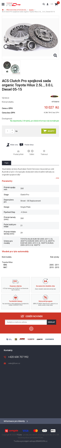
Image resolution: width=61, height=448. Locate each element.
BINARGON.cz (41, 441)
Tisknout (44, 152)
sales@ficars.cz (14, 363)
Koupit (49, 131)
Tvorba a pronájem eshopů (25, 441)
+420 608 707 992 (18, 356)
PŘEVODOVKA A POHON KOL (16, 10)
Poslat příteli (18, 152)
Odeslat (51, 322)
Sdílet (30, 152)
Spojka (31, 10)
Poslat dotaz (27, 144)
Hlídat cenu (12, 145)
